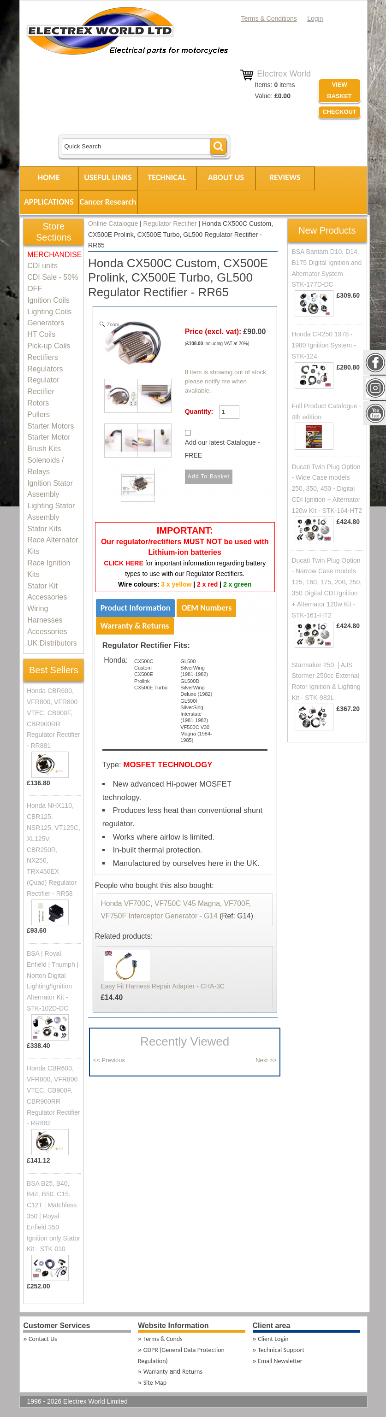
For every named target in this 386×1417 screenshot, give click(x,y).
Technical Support (281, 1350)
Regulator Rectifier (170, 223)
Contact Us (43, 1339)
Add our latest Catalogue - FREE (222, 449)
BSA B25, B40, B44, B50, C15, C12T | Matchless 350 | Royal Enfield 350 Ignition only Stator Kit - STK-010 (53, 1216)
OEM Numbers (206, 608)
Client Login (273, 1339)
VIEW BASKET (339, 90)
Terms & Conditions (269, 18)
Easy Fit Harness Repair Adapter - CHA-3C (162, 986)
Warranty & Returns (135, 626)
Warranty (155, 1372)
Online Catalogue (113, 223)
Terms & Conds (163, 1339)
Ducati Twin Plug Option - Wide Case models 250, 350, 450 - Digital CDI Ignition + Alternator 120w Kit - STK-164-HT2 (326, 488)
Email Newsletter (280, 1361)
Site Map (154, 1383)
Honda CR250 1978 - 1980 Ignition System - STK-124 (323, 345)
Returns (192, 1372)
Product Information (136, 608)
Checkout (339, 111)
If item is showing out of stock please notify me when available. (225, 381)
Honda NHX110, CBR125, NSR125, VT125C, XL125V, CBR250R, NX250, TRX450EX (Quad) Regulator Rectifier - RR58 (53, 849)
